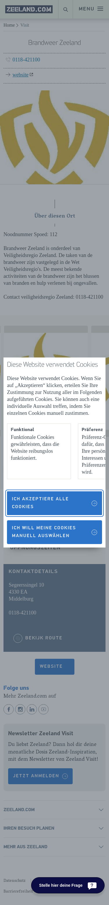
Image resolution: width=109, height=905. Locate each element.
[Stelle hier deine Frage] (68, 885)
